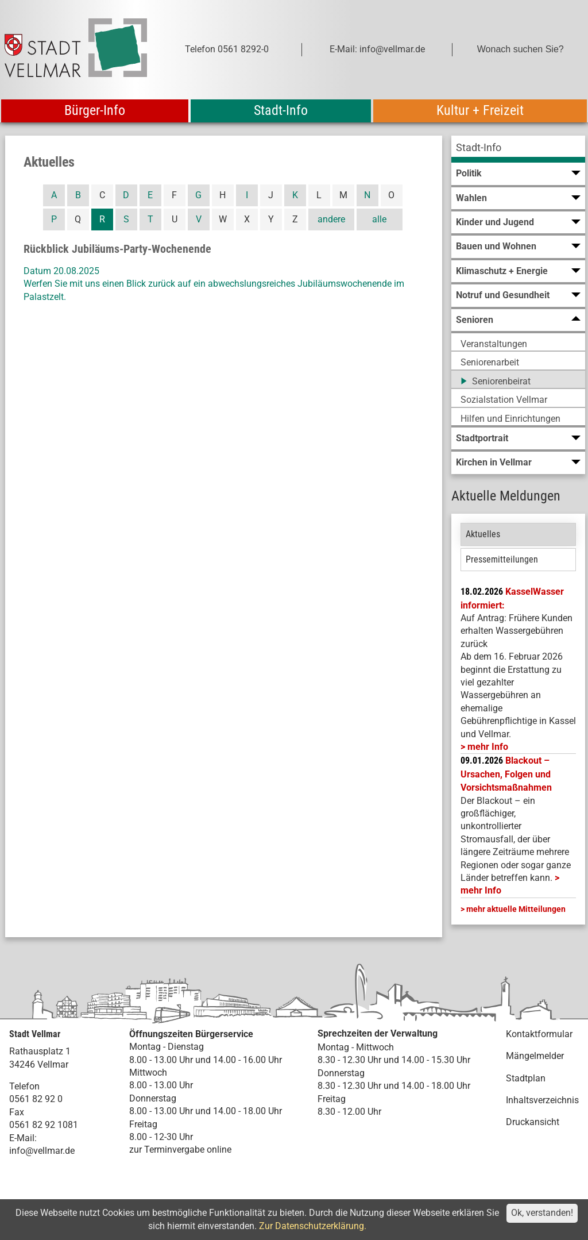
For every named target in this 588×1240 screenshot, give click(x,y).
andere (331, 219)
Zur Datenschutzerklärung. (312, 1225)
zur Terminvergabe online (180, 1149)
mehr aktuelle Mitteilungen (516, 909)
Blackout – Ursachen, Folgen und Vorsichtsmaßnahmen (506, 774)
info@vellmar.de (42, 1150)
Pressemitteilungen (502, 559)
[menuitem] (518, 149)
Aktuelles (483, 534)
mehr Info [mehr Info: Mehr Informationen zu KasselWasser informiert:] (487, 746)
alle (379, 219)
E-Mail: (23, 1138)
